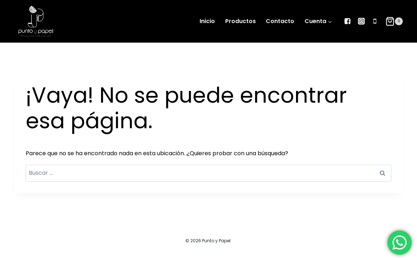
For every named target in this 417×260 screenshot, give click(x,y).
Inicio (207, 21)
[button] (329, 21)
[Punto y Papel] (35, 21)
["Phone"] (374, 21)
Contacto (280, 21)
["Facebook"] (347, 21)
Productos (240, 21)
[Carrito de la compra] (394, 21)
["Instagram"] (361, 21)
